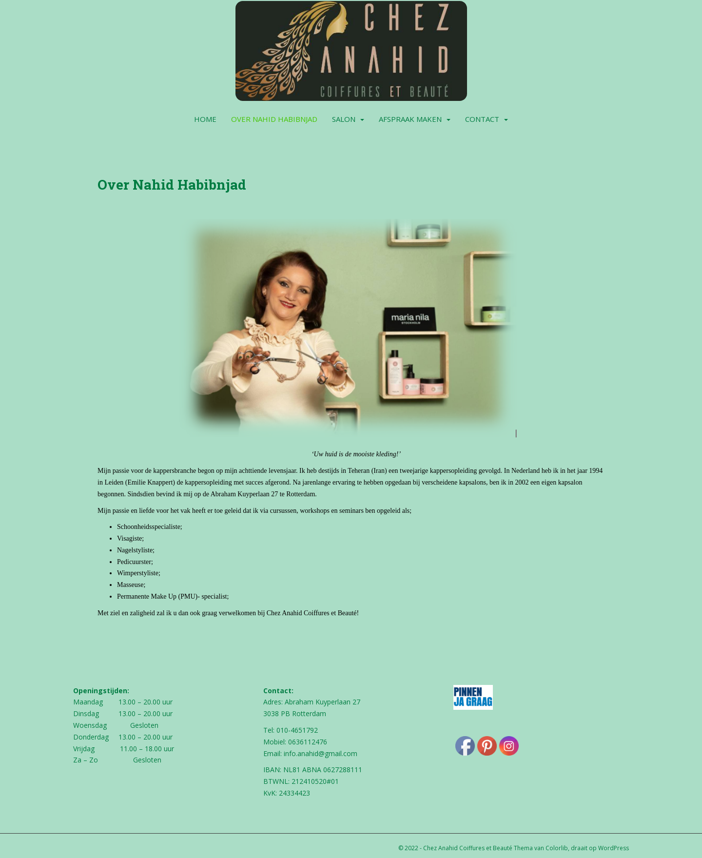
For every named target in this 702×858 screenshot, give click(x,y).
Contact (482, 119)
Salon (343, 119)
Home (205, 119)
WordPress (613, 848)
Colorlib (557, 848)
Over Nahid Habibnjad (274, 119)
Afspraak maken (410, 119)
